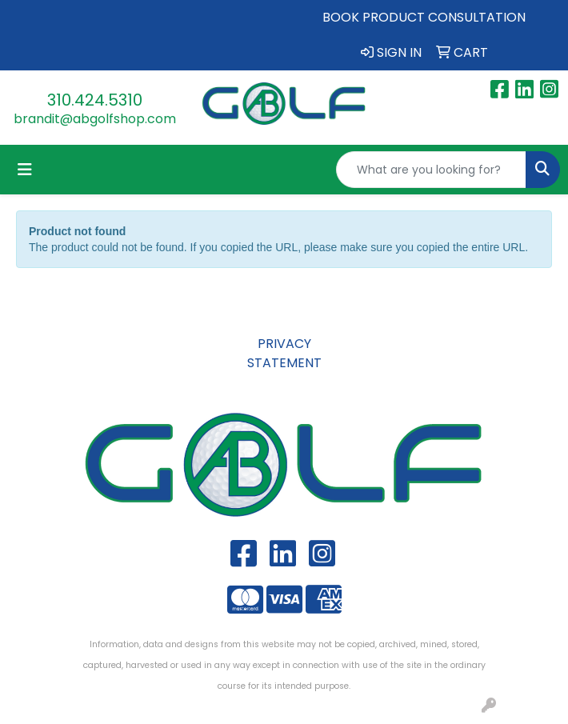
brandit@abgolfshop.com (95, 119)
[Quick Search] (431, 169)
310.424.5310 (94, 100)
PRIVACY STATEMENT (284, 353)
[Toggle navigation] (25, 169)
